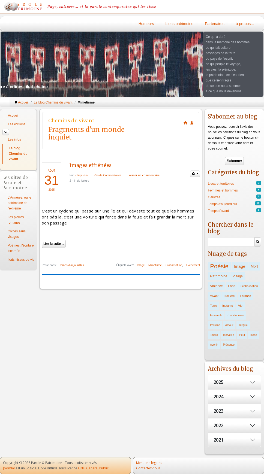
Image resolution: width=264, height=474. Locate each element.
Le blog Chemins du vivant (18, 153)
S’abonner (234, 161)
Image (141, 265)
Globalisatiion (174, 265)
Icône (253, 334)
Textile (214, 334)
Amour (229, 325)
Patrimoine (218, 276)
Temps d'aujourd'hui (71, 265)
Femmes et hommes (223, 190)
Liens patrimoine (180, 24)
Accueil (13, 115)
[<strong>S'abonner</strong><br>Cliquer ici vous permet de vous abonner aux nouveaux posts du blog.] (191, 123)
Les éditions (16, 124)
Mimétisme (155, 265)
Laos (231, 286)
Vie (240, 305)
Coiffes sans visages (17, 234)
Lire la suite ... (53, 243)
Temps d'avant (218, 211)
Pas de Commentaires (107, 175)
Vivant (214, 295)
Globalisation (249, 286)
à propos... (245, 24)
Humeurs (146, 24)
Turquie (243, 325)
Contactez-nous (148, 468)
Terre (213, 305)
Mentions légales (149, 462)
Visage (238, 276)
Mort (254, 266)
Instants (227, 305)
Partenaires (214, 24)
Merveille (228, 334)
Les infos (14, 139)
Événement (193, 265)
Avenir (214, 344)
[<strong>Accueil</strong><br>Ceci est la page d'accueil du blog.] (185, 123)
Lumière (229, 295)
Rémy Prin (81, 175)
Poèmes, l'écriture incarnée (21, 248)
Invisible (215, 325)
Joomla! (9, 468)
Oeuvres (214, 197)
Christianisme (235, 315)
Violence (216, 286)
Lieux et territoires (221, 184)
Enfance (245, 295)
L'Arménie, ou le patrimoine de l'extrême (19, 203)
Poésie (219, 266)
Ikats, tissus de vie (21, 260)
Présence (229, 344)
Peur (242, 334)
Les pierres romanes (16, 219)
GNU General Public (93, 468)
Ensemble (216, 315)
